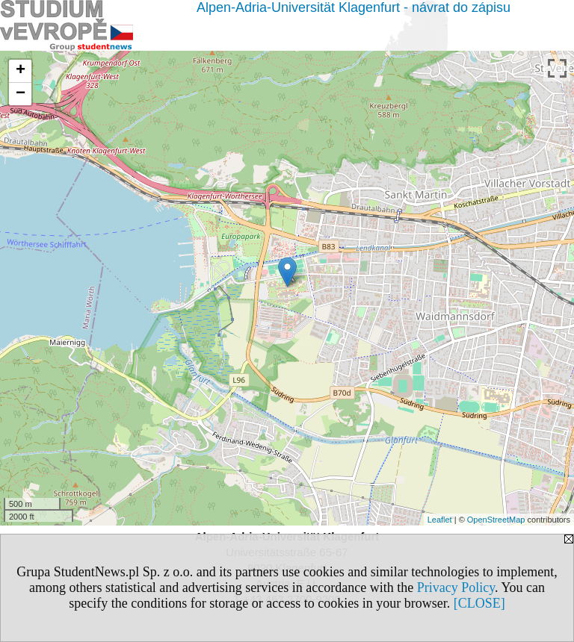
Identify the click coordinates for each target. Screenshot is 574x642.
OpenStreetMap (496, 519)
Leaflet (440, 519)
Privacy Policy (456, 587)
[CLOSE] (479, 603)
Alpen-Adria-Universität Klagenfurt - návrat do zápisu (353, 7)
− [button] (20, 94)
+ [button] (20, 71)
